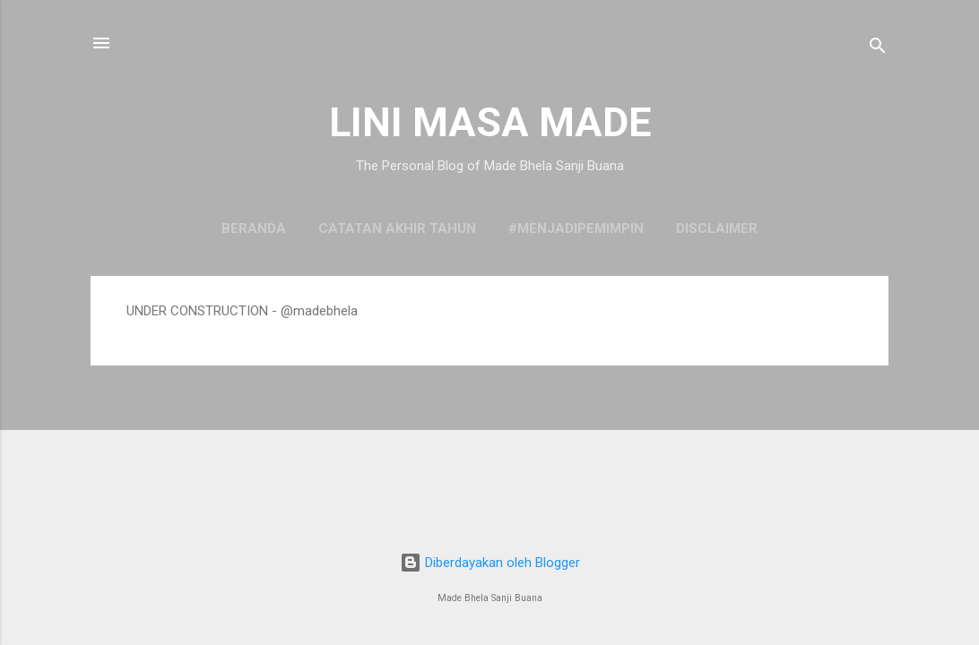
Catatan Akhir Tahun (397, 228)
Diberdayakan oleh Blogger (490, 563)
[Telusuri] (877, 49)
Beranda (253, 228)
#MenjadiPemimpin (576, 228)
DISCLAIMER (717, 228)
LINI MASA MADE (490, 122)
